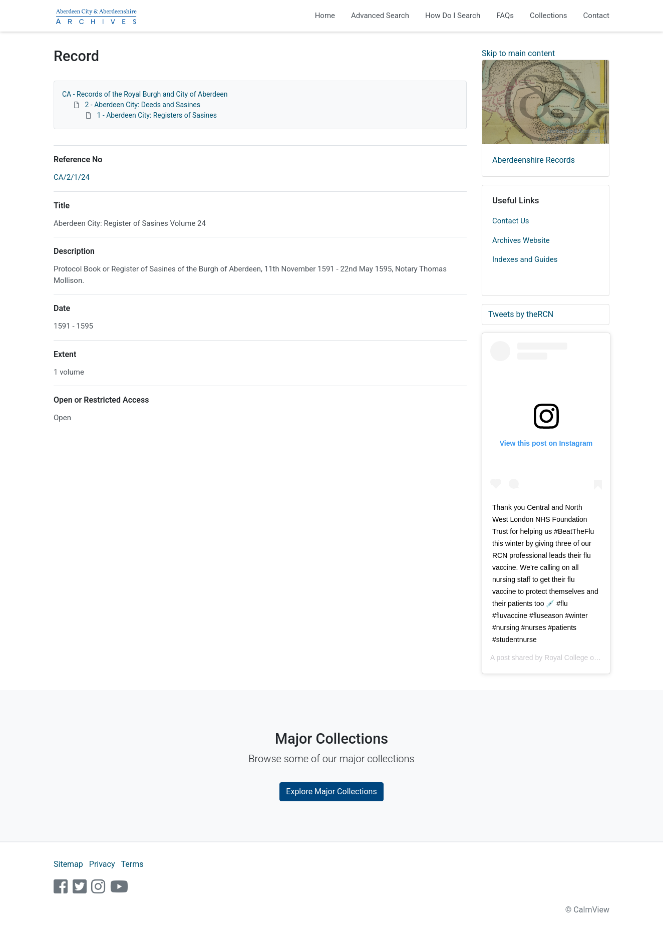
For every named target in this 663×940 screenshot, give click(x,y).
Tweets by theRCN (520, 314)
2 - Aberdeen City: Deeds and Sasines (142, 105)
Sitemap (68, 864)
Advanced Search (380, 15)
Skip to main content (518, 53)
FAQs (505, 15)
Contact (596, 15)
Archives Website (521, 240)
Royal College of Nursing (583, 658)
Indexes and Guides (524, 259)
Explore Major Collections (331, 791)
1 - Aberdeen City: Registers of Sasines (157, 115)
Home (325, 15)
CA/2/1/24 (72, 177)
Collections (548, 15)
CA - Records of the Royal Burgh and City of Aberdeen (145, 94)
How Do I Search (452, 15)
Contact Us (510, 220)
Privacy (102, 864)
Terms (132, 864)
